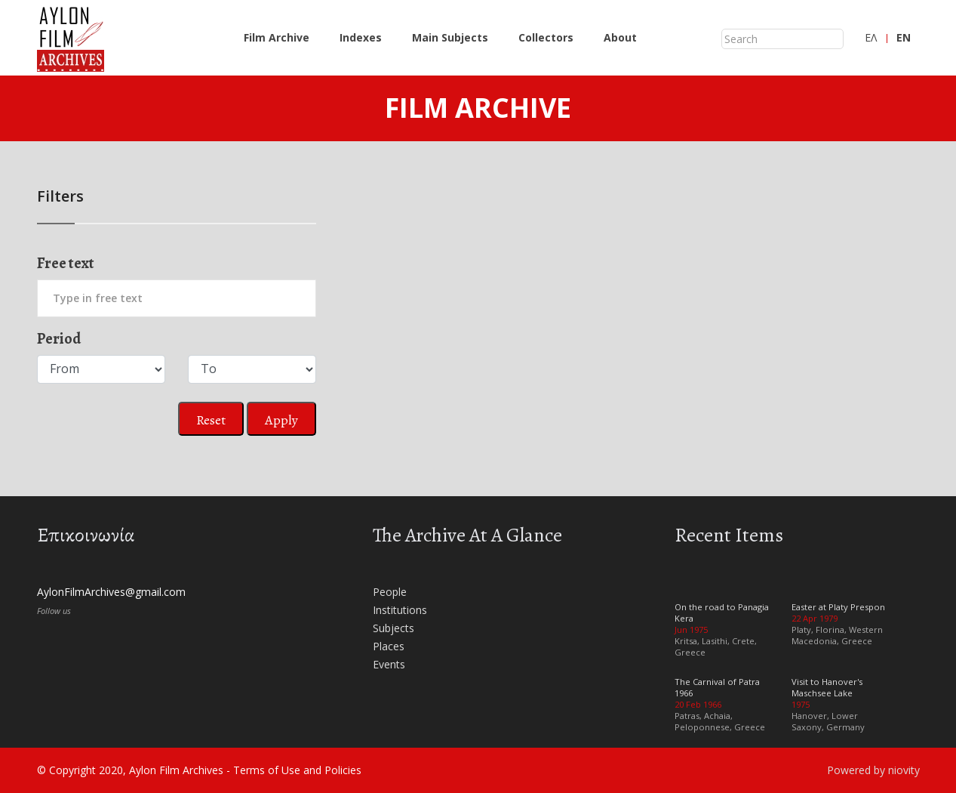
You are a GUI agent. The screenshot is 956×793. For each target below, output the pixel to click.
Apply (281, 420)
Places (388, 646)
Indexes (361, 37)
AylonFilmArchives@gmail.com (111, 592)
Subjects (393, 628)
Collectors (545, 37)
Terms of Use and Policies (297, 770)
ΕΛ (871, 37)
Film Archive (276, 37)
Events (389, 664)
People (390, 592)
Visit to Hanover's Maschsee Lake (827, 687)
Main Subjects (450, 37)
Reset (211, 420)
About (620, 37)
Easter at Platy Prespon (838, 606)
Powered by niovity (873, 770)
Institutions (400, 610)
